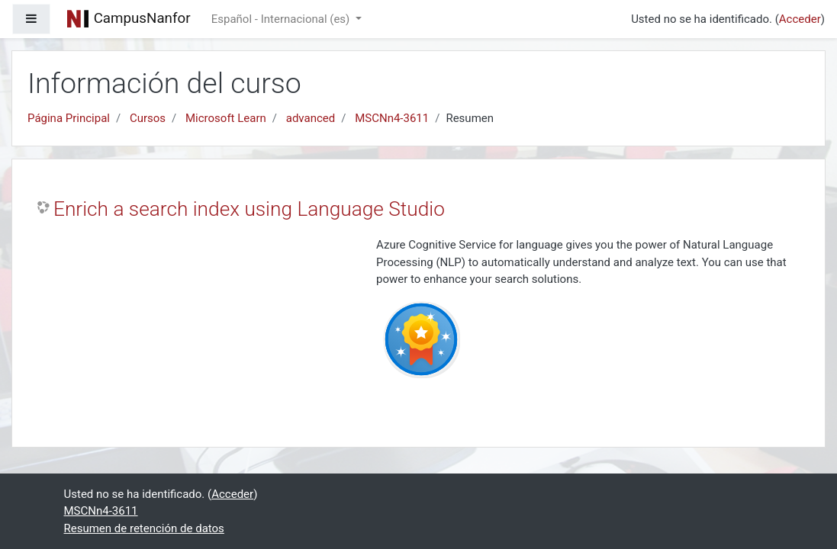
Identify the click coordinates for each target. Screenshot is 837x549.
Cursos (148, 118)
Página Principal (68, 118)
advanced (310, 118)
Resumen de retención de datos (144, 528)
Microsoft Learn (225, 118)
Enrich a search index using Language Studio (249, 208)
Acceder (800, 19)
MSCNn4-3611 (392, 118)
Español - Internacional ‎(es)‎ (282, 19)
